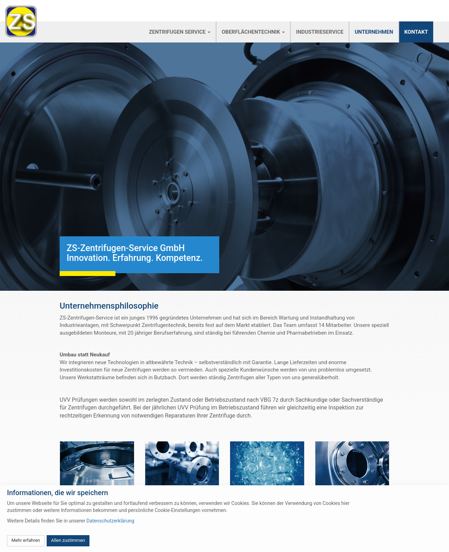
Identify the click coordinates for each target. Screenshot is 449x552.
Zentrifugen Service (179, 32)
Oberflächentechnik (253, 32)
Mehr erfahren (26, 540)
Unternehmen (374, 32)
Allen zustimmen (68, 540)
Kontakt (416, 32)
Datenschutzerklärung (110, 521)
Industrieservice (319, 32)
